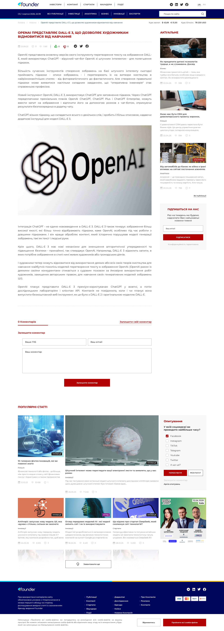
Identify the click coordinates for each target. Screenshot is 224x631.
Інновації (119, 14)
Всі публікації (55, 14)
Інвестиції (74, 14)
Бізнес (105, 14)
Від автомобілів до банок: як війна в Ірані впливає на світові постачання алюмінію (183, 169)
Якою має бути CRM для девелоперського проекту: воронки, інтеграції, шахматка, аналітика (180, 117)
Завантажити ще (88, 566)
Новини (34, 22)
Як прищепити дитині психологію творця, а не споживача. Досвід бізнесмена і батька (178, 64)
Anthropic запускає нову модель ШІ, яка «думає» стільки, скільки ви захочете (40, 524)
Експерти (134, 14)
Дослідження (121, 603)
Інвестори (55, 4)
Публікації (91, 599)
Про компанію (148, 599)
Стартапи (88, 4)
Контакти (145, 607)
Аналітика (91, 14)
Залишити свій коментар (135, 322)
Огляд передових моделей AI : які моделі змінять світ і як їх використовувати (87, 524)
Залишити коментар (87, 384)
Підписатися (183, 239)
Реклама (145, 603)
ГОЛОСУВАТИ (175, 474)
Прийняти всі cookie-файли (183, 622)
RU (204, 4)
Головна (22, 22)
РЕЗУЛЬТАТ (195, 474)
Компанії (72, 4)
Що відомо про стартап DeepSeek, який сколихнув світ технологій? (134, 524)
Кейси (118, 610)
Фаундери (106, 4)
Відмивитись (145, 622)
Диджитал (120, 599)
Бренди (118, 607)
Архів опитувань (172, 486)
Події (120, 4)
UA (199, 4)
